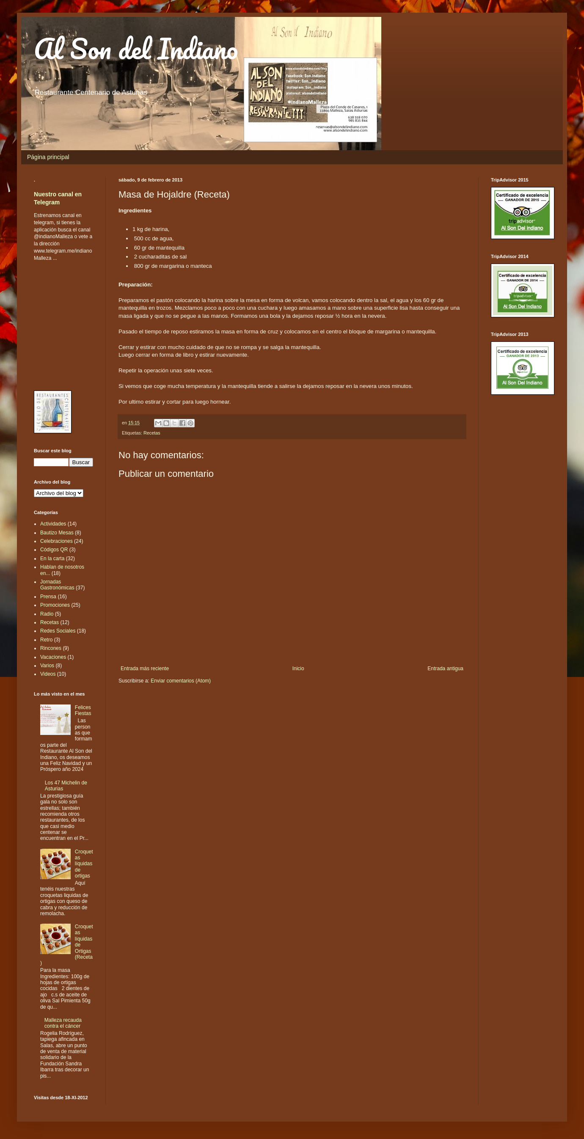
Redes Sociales (57, 631)
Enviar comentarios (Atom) (181, 681)
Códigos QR (54, 550)
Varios (47, 666)
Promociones (55, 605)
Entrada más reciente (145, 668)
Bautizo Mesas (57, 533)
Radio (46, 614)
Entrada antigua (445, 668)
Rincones (50, 648)
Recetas (151, 432)
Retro (46, 640)
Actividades (53, 524)
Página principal (48, 157)
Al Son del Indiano (136, 48)
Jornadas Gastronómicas (57, 585)
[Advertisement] (59, 325)
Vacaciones (53, 657)
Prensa (48, 597)
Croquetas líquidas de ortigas (84, 864)
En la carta (52, 558)
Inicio (298, 668)
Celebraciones (56, 541)
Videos (47, 674)
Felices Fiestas (83, 710)
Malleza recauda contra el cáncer (63, 1023)
